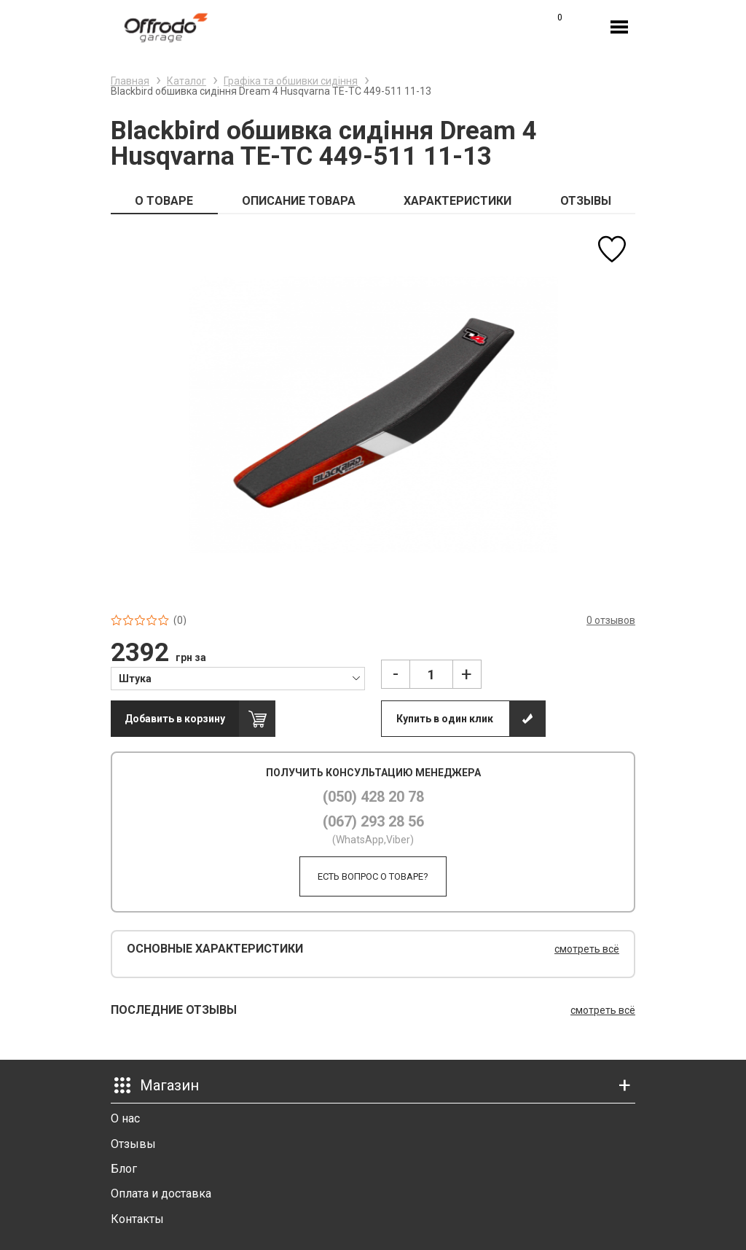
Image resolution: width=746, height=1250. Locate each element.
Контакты (137, 1219)
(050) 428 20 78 (373, 796)
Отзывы (133, 1144)
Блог (124, 1169)
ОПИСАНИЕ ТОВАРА (299, 201)
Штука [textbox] (135, 678)
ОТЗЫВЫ (585, 201)
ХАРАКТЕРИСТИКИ (457, 201)
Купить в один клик (444, 718)
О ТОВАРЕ (164, 201)
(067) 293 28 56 (373, 821)
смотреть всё (586, 949)
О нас (125, 1118)
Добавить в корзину (175, 718)
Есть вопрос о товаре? (373, 876)
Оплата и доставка (161, 1193)
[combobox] (238, 678)
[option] (373, 414)
